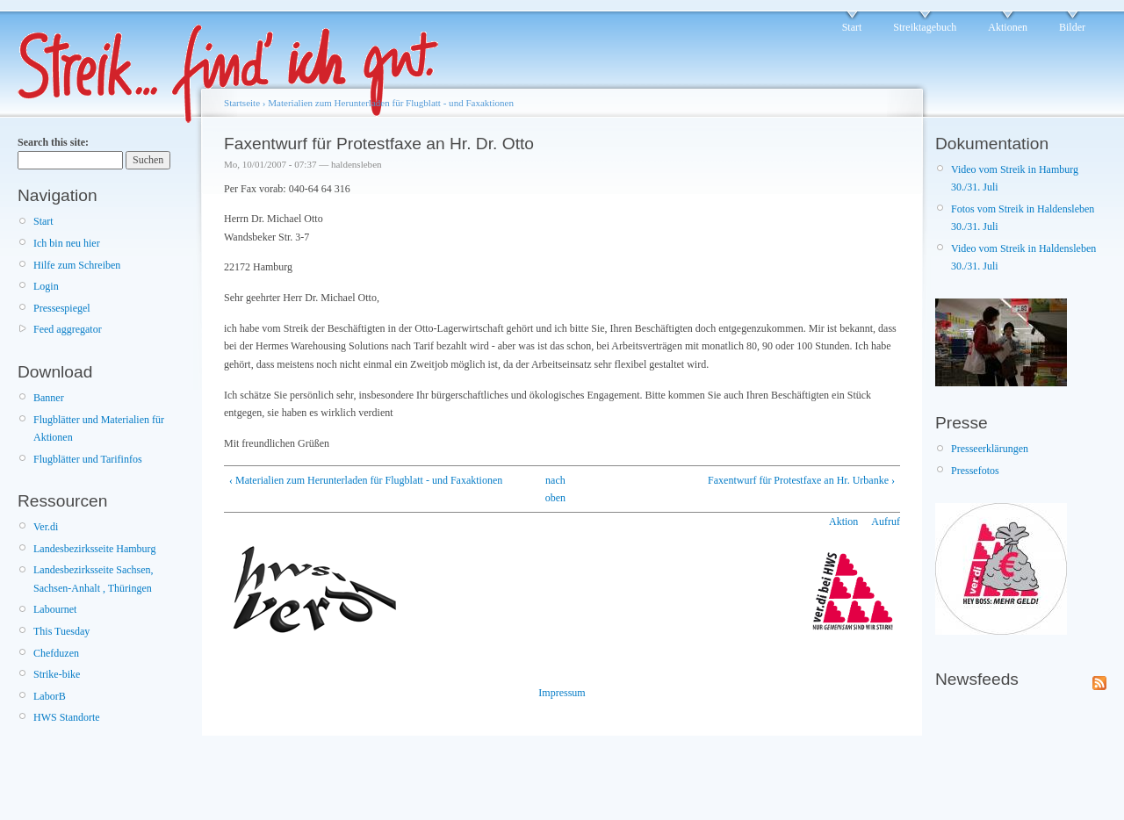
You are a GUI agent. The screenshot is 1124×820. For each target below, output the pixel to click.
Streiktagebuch (924, 27)
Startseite (242, 102)
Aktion (843, 521)
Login (46, 286)
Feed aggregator (67, 329)
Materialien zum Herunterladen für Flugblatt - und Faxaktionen (391, 102)
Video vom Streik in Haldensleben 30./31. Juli (1023, 257)
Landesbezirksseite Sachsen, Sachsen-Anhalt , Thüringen (93, 578)
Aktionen (1007, 27)
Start (852, 27)
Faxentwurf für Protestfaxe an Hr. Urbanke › (801, 480)
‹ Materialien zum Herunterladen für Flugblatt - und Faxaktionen (365, 480)
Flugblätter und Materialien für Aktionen (98, 428)
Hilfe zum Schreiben (76, 265)
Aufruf (885, 521)
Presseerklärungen (989, 448)
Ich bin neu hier (66, 243)
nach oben (555, 489)
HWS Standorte (66, 717)
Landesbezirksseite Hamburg (94, 549)
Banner (48, 398)
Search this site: (53, 142)
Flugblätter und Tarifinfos (87, 459)
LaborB (49, 696)
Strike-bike (56, 674)
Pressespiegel (61, 308)
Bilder (1072, 27)
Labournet (54, 609)
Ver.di (45, 527)
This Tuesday (61, 631)
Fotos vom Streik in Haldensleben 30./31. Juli (1022, 218)
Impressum (561, 693)
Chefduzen (56, 653)
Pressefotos (975, 470)
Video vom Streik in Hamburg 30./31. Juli (1014, 178)
